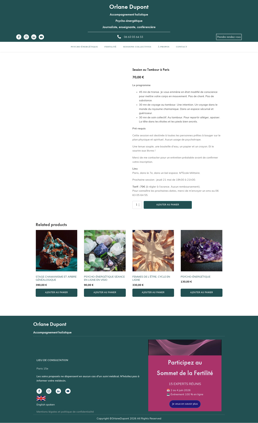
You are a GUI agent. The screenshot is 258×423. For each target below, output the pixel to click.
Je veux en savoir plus (185, 404)
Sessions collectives (137, 46)
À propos (163, 46)
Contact (181, 46)
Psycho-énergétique (84, 46)
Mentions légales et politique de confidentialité (65, 412)
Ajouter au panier (167, 205)
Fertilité (110, 46)
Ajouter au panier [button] (56, 293)
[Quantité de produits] (137, 205)
